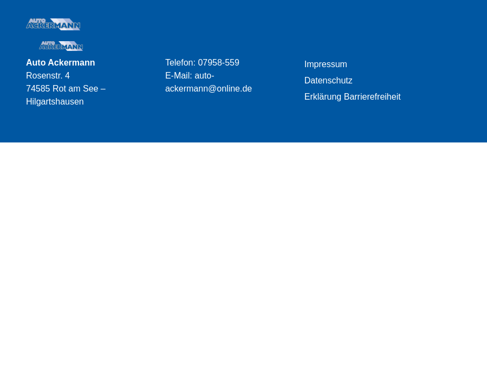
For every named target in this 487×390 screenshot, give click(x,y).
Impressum (325, 64)
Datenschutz (328, 80)
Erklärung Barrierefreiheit (352, 96)
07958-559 (218, 62)
